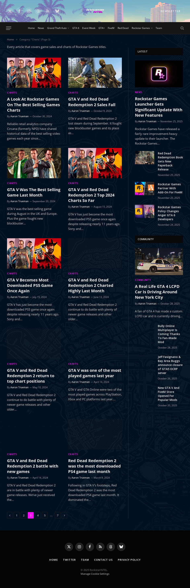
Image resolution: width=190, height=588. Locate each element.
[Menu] (8, 28)
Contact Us (103, 560)
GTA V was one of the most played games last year (94, 373)
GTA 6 (75, 28)
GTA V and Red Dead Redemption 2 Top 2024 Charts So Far (91, 195)
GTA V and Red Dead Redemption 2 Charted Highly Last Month (90, 285)
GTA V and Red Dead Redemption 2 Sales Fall (91, 101)
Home (31, 28)
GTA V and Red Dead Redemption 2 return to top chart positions (30, 376)
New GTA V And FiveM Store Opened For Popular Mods (168, 394)
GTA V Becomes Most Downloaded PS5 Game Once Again (30, 285)
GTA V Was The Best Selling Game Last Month (33, 192)
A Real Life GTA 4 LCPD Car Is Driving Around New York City (157, 292)
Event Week (88, 28)
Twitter (69, 560)
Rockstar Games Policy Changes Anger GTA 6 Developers (169, 213)
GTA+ (102, 28)
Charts (12, 92)
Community (143, 280)
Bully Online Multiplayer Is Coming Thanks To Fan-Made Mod (169, 334)
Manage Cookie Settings (95, 574)
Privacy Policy (129, 560)
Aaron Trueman (19, 116)
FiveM (111, 28)
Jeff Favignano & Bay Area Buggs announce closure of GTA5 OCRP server (170, 365)
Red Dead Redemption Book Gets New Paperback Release (170, 161)
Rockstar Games (141, 28)
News (41, 28)
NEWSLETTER (170, 11)
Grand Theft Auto (57, 28)
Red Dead (123, 28)
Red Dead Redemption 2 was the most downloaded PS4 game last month (94, 466)
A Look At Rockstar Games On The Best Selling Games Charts (33, 104)
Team (159, 28)
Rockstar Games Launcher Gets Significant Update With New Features (158, 107)
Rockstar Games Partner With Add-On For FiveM (170, 188)
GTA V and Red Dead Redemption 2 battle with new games (32, 466)
